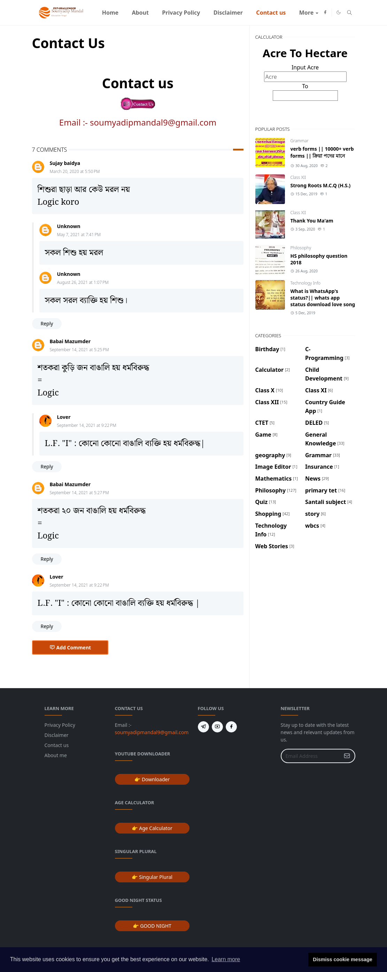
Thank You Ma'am (312, 220)
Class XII (298, 177)
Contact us (57, 745)
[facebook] (325, 12)
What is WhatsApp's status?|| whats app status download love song (323, 298)
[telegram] (203, 726)
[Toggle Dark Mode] (338, 12)
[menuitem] (110, 12)
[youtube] (217, 726)
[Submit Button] (347, 755)
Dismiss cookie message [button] (342, 959)
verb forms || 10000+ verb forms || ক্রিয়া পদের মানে (322, 152)
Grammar (300, 141)
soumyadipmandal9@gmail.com (153, 122)
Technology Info (306, 283)
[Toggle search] (349, 12)
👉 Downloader (152, 779)
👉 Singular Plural (152, 877)
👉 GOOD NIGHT (152, 925)
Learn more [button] (225, 959)
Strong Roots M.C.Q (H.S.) (321, 185)
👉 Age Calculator (152, 828)
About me (56, 755)
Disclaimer (57, 735)
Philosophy (301, 248)
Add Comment (70, 647)
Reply (47, 323)
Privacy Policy (60, 725)
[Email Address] (310, 755)
